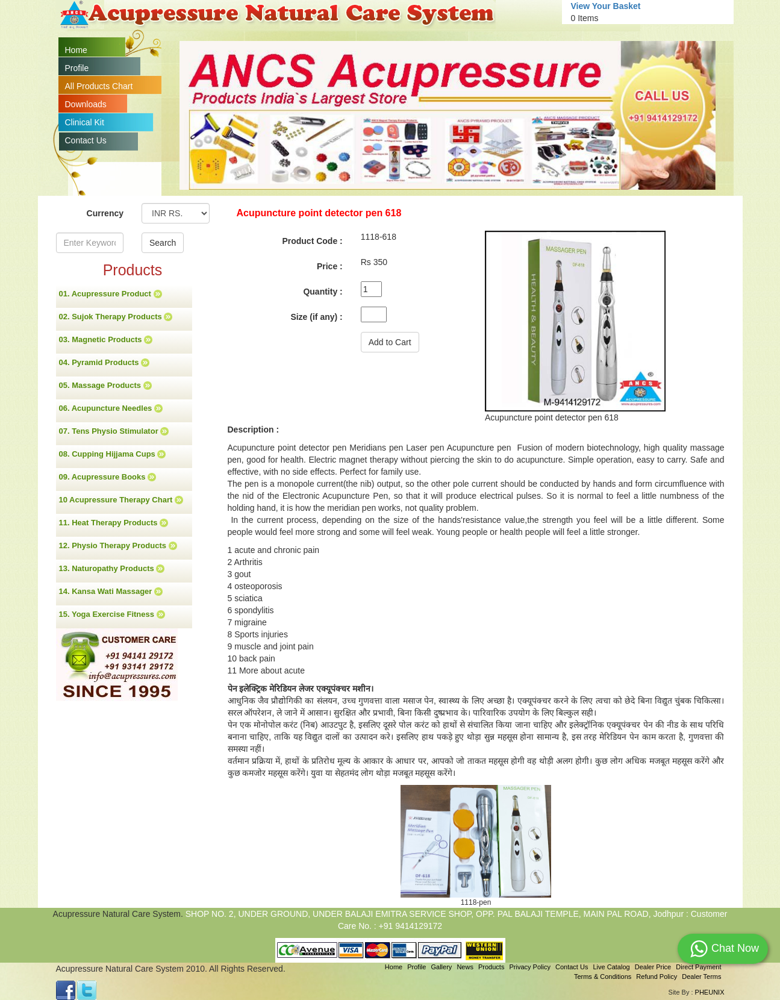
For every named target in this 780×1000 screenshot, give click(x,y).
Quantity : (322, 291)
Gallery (441, 966)
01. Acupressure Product (110, 294)
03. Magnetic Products (106, 340)
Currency (105, 213)
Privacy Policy (529, 966)
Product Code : (312, 241)
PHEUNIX (710, 992)
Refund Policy (656, 976)
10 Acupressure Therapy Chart (121, 500)
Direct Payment (698, 966)
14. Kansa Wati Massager (111, 591)
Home (76, 50)
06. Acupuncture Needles (111, 408)
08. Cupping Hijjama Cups (112, 454)
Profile (77, 68)
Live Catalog (611, 966)
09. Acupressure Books (108, 477)
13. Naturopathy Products (112, 568)
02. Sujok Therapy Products (116, 317)
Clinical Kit (84, 122)
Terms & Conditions (602, 976)
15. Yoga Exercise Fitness (112, 614)
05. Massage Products (105, 385)
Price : (330, 266)
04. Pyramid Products (104, 362)
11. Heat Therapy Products (114, 523)
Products (491, 966)
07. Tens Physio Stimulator (114, 431)
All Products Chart (99, 86)
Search (162, 243)
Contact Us (86, 140)
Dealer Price (653, 966)
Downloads (86, 104)
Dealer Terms (701, 976)
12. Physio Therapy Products (118, 546)
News (465, 966)
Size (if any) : (316, 317)
